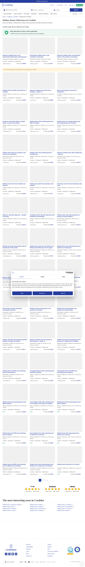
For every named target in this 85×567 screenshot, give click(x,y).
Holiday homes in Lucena (10, 513)
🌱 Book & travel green (42, 1)
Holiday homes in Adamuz (37, 509)
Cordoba (16, 19)
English (72, 5)
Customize (42, 293)
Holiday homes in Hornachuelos (66, 509)
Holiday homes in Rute (9, 509)
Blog (66, 5)
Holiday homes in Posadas (37, 513)
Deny (22, 293)
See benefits (41, 36)
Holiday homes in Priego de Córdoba (13, 507)
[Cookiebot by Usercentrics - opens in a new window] (67, 273)
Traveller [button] (52, 5)
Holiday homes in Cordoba (10, 511)
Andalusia (9, 19)
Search (76, 10)
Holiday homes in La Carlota (65, 511)
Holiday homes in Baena (64, 513)
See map (75, 13)
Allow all (63, 293)
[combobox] (16, 10)
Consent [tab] (21, 276)
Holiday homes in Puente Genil (38, 511)
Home (4, 19)
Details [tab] (42, 276)
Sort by (80, 29)
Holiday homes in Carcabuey (65, 507)
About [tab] (63, 276)
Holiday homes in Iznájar (37, 507)
